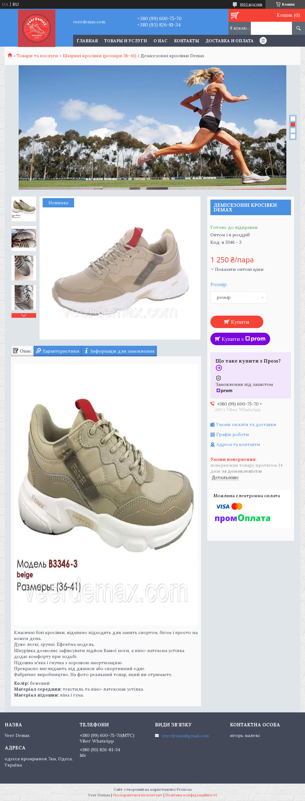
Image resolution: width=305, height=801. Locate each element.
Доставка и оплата (230, 41)
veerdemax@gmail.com (185, 735)
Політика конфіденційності (191, 795)
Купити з (243, 339)
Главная (87, 41)
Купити (240, 322)
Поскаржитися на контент (137, 795)
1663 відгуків (251, 4)
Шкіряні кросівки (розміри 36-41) (99, 55)
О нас (160, 41)
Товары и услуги (125, 41)
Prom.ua (184, 789)
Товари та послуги (37, 55)
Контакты (186, 41)
